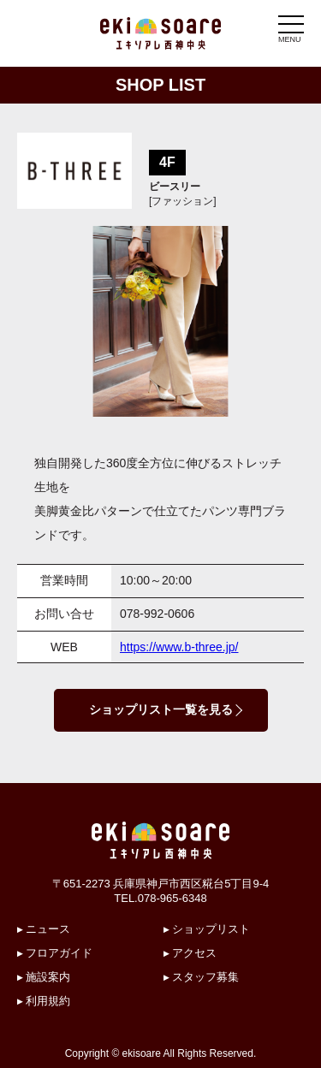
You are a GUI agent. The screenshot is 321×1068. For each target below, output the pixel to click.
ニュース (48, 929)
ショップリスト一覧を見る (161, 709)
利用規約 (48, 1000)
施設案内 (48, 976)
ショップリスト (211, 929)
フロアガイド (59, 952)
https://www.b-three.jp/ (179, 647)
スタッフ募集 (205, 976)
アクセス (194, 952)
